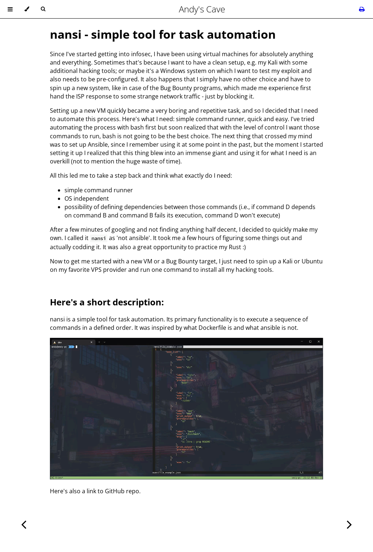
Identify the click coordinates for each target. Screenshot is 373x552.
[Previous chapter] (23, 524)
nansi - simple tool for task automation (163, 34)
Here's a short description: (107, 302)
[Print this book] (362, 9)
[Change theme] (27, 9)
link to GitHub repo (113, 491)
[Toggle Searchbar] (43, 9)
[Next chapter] (349, 524)
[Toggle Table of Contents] (10, 9)
